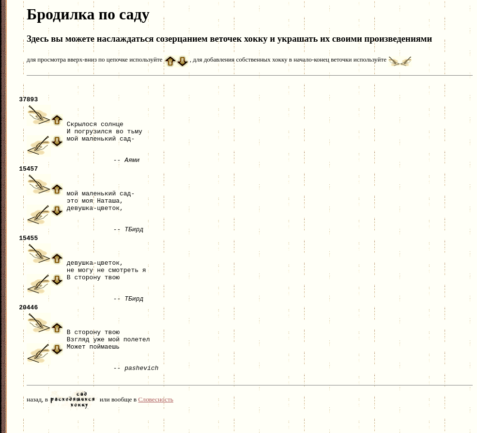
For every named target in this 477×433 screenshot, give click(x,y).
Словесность (155, 416)
